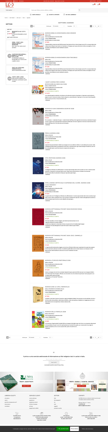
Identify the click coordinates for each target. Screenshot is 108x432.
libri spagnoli (57, 400)
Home (6, 17)
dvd (55, 404)
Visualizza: (69, 26)
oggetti (56, 406)
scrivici (16, 1)
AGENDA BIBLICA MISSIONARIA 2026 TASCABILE (61, 57)
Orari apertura (66, 415)
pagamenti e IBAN (33, 408)
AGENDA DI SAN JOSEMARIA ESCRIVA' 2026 (59, 108)
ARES (50, 110)
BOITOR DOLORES (49, 84)
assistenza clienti (33, 402)
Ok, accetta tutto (63, 428)
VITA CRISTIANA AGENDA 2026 (55, 158)
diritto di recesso (33, 404)
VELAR (50, 160)
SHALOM (51, 135)
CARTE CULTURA (59, 1)
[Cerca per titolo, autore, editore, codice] (90, 10)
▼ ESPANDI (47, 49)
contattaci (7, 406)
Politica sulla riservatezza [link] (87, 428)
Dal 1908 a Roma (17, 415)
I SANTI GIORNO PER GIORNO (55, 82)
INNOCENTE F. (53, 184)
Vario (24, 17)
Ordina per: (48, 26)
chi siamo (7, 398)
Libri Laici (18, 17)
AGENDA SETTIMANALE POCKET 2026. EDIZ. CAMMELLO (63, 235)
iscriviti (54, 362)
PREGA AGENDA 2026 (52, 133)
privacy (31, 406)
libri (55, 398)
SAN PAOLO (51, 313)
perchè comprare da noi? (11, 402)
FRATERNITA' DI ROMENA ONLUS (56, 288)
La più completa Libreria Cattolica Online (42, 415)
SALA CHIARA (63, 84)
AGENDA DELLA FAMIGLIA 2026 (55, 311)
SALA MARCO (57, 84)
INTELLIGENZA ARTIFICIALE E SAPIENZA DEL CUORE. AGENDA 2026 (67, 183)
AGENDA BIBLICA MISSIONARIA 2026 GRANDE (60, 33)
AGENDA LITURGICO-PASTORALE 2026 (58, 260)
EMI (49, 35)
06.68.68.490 (82, 404)
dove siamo (7, 404)
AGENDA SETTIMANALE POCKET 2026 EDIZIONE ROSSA (63, 209)
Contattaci (9, 1)
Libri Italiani (12, 17)
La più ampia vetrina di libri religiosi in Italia (91, 415)
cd (54, 402)
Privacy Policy (60, 365)
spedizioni (31, 400)
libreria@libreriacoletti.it (85, 405)
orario (22, 1)
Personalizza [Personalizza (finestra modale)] (74, 428)
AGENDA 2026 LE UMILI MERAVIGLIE (57, 287)
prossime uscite (58, 408)
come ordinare (32, 398)
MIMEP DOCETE (52, 85)
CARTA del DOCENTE (49, 1)
